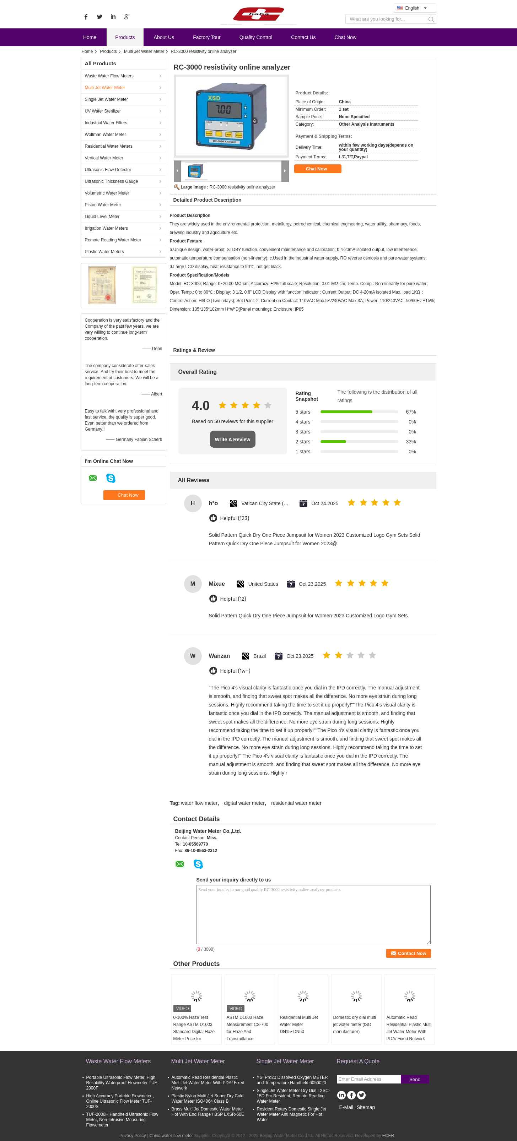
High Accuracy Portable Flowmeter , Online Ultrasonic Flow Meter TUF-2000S (120, 1101)
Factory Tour (207, 37)
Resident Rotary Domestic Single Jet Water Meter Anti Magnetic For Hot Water (291, 1114)
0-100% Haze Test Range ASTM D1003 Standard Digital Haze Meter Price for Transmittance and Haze (194, 1035)
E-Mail (346, 1107)
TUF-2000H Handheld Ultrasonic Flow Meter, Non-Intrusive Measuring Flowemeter (122, 1120)
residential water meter (296, 803)
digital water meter (244, 803)
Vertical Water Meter (104, 157)
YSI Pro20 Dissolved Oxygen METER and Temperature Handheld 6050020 (292, 1080)
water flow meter (199, 803)
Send (414, 1079)
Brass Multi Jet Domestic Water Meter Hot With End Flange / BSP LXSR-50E (208, 1112)
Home (89, 37)
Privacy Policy (132, 1135)
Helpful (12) (233, 599)
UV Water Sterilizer (103, 111)
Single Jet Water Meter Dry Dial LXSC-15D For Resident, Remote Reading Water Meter (293, 1096)
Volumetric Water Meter (107, 193)
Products (125, 37)
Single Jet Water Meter (106, 99)
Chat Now (345, 37)
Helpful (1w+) (235, 671)
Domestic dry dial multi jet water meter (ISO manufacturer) (354, 1024)
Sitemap (366, 1107)
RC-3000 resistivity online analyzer (242, 187)
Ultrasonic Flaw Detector (108, 169)
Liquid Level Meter (102, 216)
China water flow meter (171, 1135)
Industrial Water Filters (106, 122)
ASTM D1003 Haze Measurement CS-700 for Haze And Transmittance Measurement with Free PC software (249, 1035)
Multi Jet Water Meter (144, 51)
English (416, 8)
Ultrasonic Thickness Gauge (111, 181)
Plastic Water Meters (104, 251)
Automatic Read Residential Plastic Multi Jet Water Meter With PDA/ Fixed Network (409, 1028)
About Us (164, 37)
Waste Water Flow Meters (109, 75)
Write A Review (233, 439)
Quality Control (256, 37)
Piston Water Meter (103, 204)
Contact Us (303, 37)
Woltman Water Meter (105, 134)
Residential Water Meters (109, 146)
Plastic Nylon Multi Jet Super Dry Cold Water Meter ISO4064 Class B (208, 1098)
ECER (388, 1135)
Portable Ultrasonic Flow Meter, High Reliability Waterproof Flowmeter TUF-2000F (122, 1083)
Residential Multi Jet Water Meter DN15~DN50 (299, 1024)
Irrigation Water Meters (106, 228)
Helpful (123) (234, 518)
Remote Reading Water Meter (113, 240)
